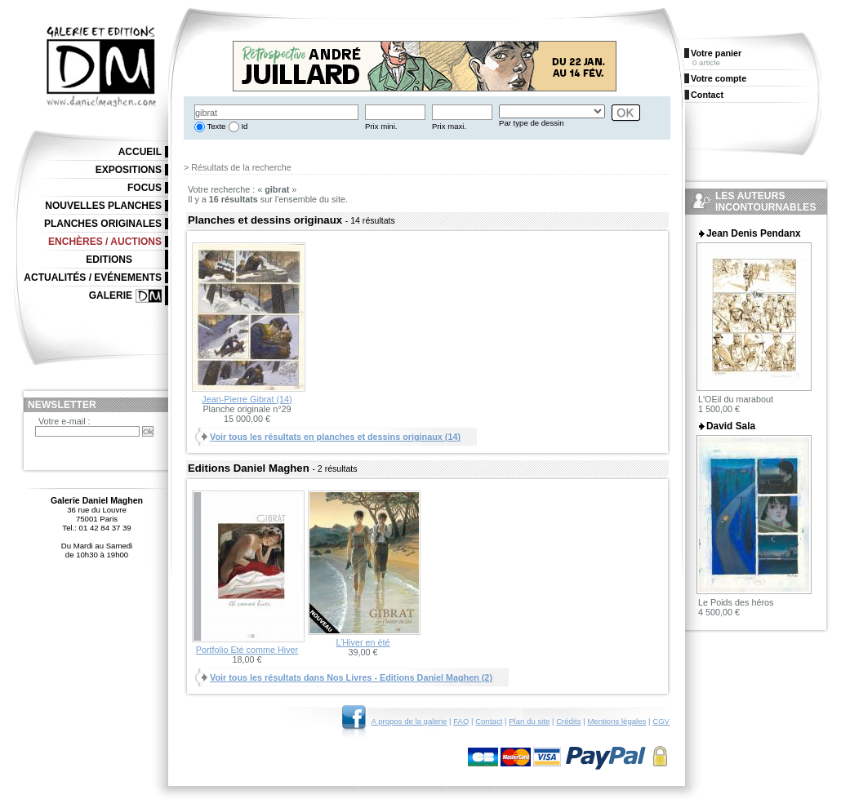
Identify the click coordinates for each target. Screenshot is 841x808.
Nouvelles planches (103, 205)
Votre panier (716, 53)
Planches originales (103, 223)
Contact (488, 721)
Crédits (568, 721)
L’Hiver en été (362, 642)
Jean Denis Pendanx (753, 233)
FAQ (461, 721)
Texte (215, 126)
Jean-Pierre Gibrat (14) (246, 399)
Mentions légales (616, 721)
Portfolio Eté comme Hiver (247, 650)
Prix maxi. (449, 126)
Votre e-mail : (64, 421)
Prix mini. (381, 126)
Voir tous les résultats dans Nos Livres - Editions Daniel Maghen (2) (351, 677)
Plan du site (529, 721)
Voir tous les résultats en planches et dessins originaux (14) (335, 437)
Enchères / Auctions (105, 241)
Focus (144, 187)
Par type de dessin (531, 122)
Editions (109, 259)
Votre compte (718, 78)
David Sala (730, 426)
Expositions (129, 169)
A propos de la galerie (409, 721)
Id (243, 126)
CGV (661, 721)
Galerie (110, 295)
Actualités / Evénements (93, 277)
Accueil (140, 152)
